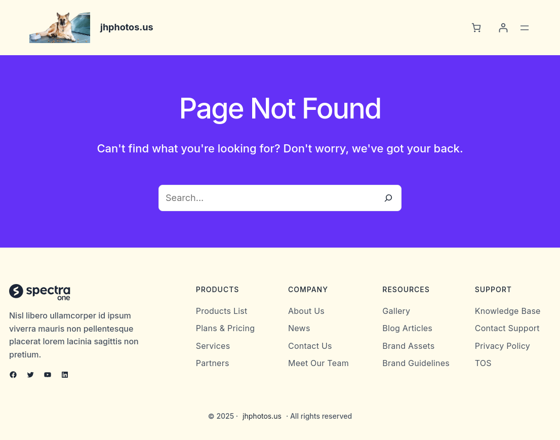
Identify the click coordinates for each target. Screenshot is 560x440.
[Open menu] (524, 28)
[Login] (503, 27)
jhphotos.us (126, 27)
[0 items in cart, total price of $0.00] (476, 27)
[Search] (388, 198)
